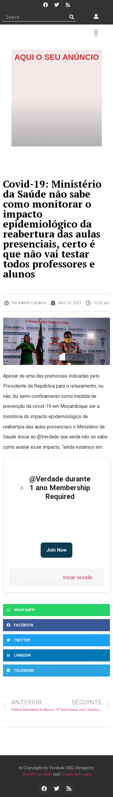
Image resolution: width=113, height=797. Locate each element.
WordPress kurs (37, 774)
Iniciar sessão (78, 577)
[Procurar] (71, 17)
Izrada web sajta (76, 774)
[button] (96, 33)
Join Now (56, 550)
